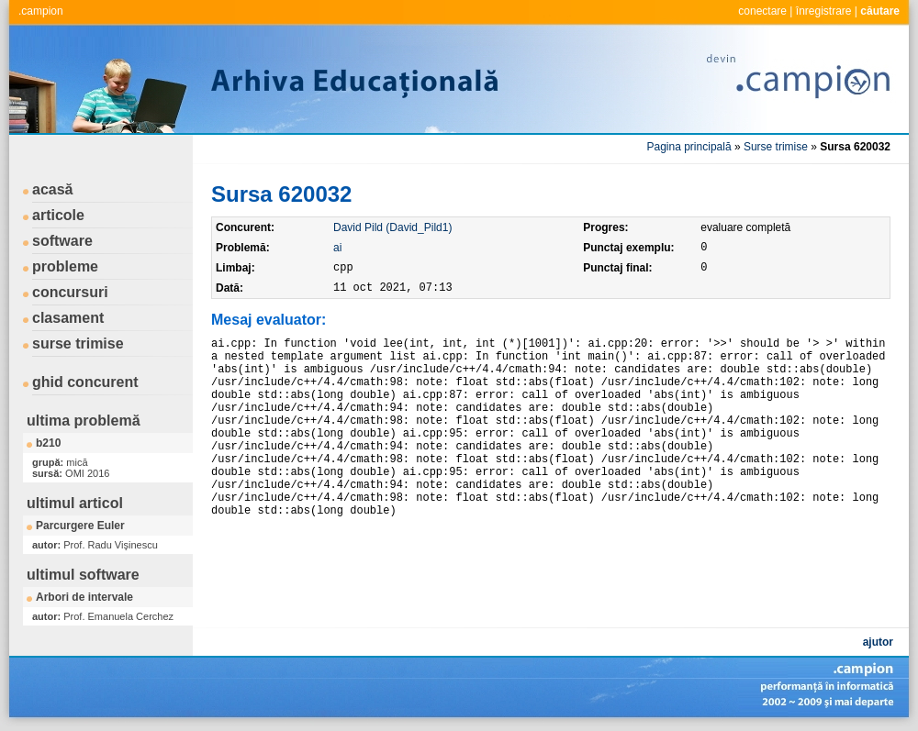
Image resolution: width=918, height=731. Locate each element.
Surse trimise (776, 146)
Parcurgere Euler (80, 525)
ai (337, 247)
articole (58, 215)
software (62, 241)
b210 (48, 443)
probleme (65, 266)
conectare (762, 11)
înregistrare (824, 11)
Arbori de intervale (84, 597)
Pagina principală (689, 146)
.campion (40, 11)
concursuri (70, 292)
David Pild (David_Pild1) (392, 227)
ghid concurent (85, 382)
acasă (52, 189)
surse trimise (78, 343)
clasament (68, 318)
